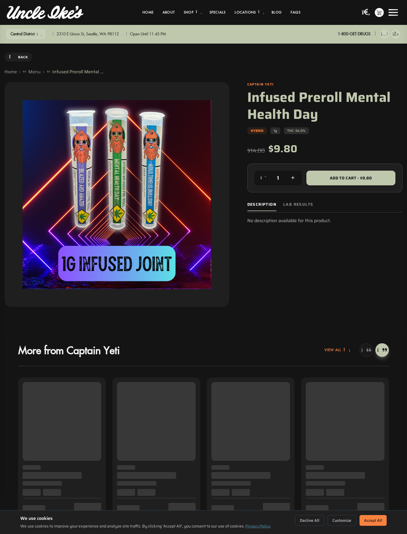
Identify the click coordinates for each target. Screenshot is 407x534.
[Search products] (366, 13)
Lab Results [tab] (298, 204)
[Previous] (366, 350)
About (169, 12)
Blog (277, 12)
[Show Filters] (26, 34)
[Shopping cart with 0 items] (379, 12)
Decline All (309, 520)
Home (147, 12)
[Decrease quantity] (263, 178)
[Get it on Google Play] (395, 34)
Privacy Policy (257, 526)
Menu (34, 71)
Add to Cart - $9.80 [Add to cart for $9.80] (351, 178)
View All (337, 350)
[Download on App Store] (384, 34)
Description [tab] (261, 204)
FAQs (295, 12)
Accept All (373, 520)
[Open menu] (393, 12)
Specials (217, 12)
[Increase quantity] (292, 178)
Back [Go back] (18, 57)
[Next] (382, 350)
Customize (341, 520)
